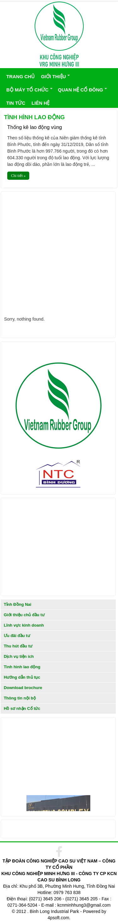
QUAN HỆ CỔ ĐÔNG (80, 89)
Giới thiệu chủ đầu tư (24, 614)
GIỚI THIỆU (53, 76)
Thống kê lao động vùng (34, 127)
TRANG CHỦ (20, 76)
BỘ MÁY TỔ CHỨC (27, 89)
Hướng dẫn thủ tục (22, 677)
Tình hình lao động (22, 666)
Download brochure (23, 687)
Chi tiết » (18, 175)
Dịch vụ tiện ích (19, 656)
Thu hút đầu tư (18, 646)
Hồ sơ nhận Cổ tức (22, 708)
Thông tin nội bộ (20, 698)
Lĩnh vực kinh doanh (24, 625)
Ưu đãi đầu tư (17, 635)
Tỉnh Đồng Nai (17, 604)
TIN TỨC (15, 103)
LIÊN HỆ (40, 103)
